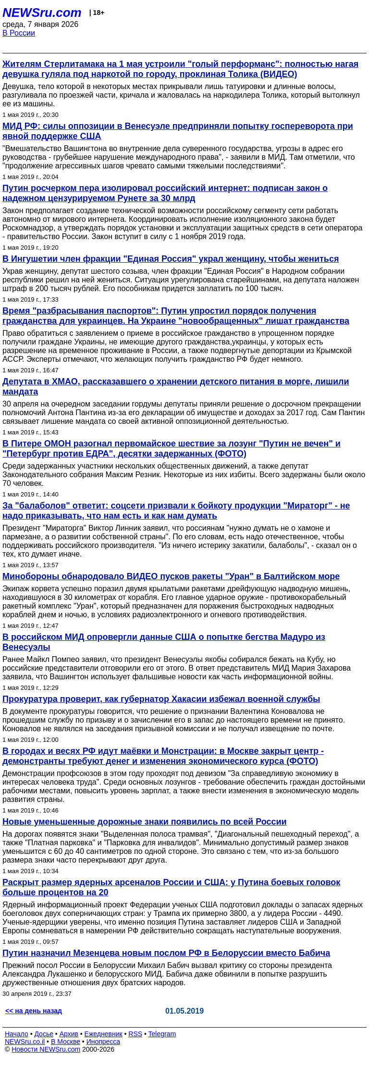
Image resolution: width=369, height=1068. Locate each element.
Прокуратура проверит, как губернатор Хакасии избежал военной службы (161, 699)
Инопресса (103, 1041)
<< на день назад (33, 1011)
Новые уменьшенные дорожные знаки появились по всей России (144, 821)
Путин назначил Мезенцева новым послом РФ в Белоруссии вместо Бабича (166, 953)
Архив (69, 1034)
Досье (43, 1034)
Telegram (162, 1034)
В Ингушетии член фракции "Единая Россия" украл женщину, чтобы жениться (170, 259)
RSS (135, 1034)
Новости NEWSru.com (46, 1049)
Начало (16, 1034)
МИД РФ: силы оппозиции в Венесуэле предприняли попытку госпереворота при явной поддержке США (177, 131)
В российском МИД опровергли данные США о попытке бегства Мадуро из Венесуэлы (163, 642)
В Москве (65, 1041)
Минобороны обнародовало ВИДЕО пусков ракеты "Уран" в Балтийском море (171, 576)
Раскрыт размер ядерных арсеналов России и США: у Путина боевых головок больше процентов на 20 (171, 887)
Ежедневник (104, 1034)
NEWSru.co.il (25, 1041)
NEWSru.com (42, 12)
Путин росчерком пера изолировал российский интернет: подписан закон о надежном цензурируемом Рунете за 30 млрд (165, 193)
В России (18, 33)
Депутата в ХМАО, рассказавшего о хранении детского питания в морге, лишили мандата (175, 386)
